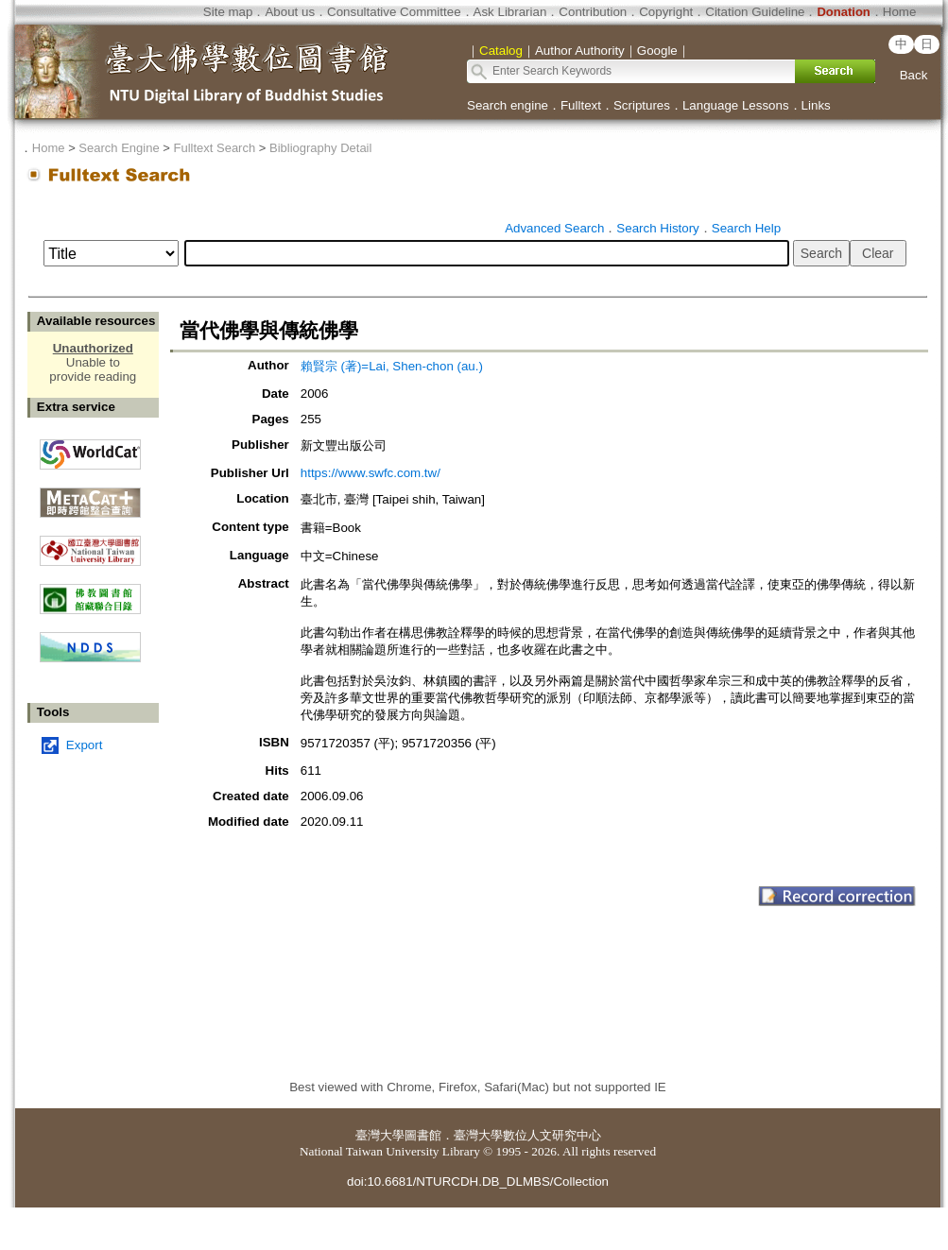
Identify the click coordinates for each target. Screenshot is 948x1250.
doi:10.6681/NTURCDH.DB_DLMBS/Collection (478, 1181)
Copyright (666, 12)
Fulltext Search (214, 148)
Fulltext (580, 105)
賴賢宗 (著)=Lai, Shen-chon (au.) (392, 366)
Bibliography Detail (320, 148)
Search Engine (118, 148)
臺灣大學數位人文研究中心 (527, 1135)
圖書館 (423, 1135)
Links (816, 105)
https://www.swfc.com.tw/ (370, 473)
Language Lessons (735, 105)
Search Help (746, 228)
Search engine (507, 105)
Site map (228, 12)
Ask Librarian (510, 12)
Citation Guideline (754, 12)
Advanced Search (554, 228)
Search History (657, 228)
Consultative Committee (393, 12)
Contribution (593, 12)
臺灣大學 (380, 1135)
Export (84, 745)
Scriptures (641, 105)
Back (914, 75)
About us (290, 12)
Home (900, 12)
